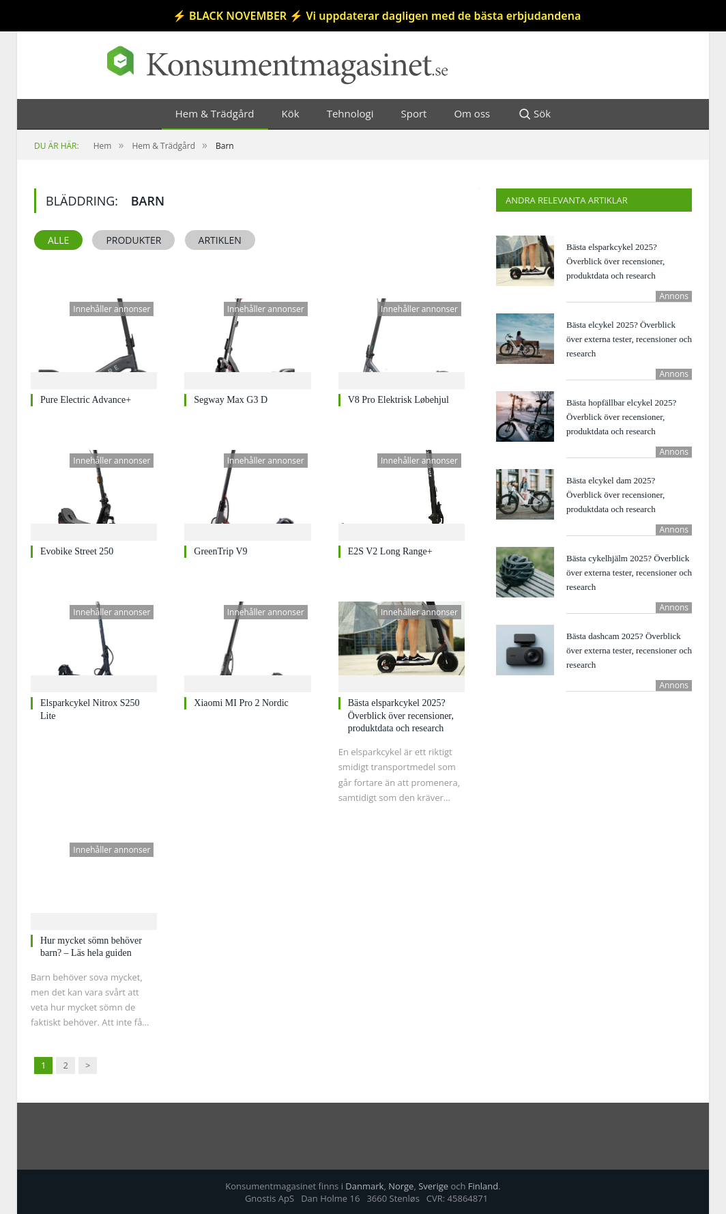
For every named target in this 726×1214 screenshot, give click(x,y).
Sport (414, 113)
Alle (58, 240)
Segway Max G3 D (230, 400)
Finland (483, 1186)
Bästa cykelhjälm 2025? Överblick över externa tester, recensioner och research (629, 572)
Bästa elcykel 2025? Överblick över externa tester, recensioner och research (629, 339)
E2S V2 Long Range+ (390, 551)
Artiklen (220, 240)
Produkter (133, 240)
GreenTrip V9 (220, 551)
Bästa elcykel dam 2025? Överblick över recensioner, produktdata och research (615, 494)
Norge (400, 1186)
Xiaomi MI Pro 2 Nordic (241, 703)
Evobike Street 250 (76, 551)
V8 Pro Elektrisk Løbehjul (398, 400)
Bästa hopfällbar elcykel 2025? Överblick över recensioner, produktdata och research (621, 416)
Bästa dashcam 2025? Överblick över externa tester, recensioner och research (629, 650)
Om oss (472, 113)
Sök (534, 114)
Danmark (364, 1186)
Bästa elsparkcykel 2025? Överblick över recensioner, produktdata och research (401, 715)
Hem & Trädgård (215, 113)
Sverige (433, 1186)
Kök (291, 113)
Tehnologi (350, 113)
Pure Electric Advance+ (85, 400)
